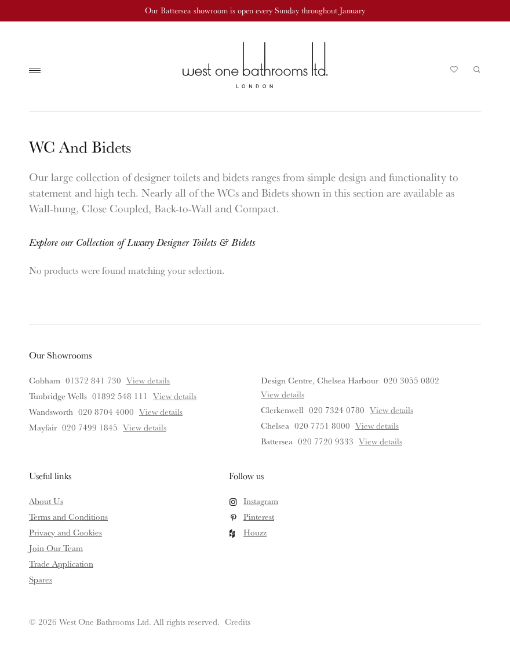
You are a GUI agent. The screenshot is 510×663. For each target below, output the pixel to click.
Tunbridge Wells (58, 396)
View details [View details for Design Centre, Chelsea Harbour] (282, 394)
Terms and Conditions (68, 516)
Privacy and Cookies (65, 532)
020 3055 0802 (411, 380)
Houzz (255, 532)
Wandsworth (51, 411)
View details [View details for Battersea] (380, 441)
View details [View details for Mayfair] (144, 427)
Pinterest (258, 516)
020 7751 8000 (322, 425)
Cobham (44, 380)
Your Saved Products (454, 72)
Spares (40, 579)
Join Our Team (56, 548)
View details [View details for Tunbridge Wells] (174, 396)
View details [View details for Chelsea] (377, 425)
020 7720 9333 (326, 441)
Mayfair (43, 427)
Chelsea (275, 425)
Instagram (260, 501)
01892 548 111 (120, 396)
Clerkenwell (282, 410)
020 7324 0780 (337, 410)
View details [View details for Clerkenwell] (391, 410)
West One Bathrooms (255, 65)
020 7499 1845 (90, 427)
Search (477, 70)
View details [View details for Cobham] (148, 380)
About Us (46, 501)
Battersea (277, 441)
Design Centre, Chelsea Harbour (319, 380)
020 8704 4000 (106, 411)
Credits (237, 621)
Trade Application (61, 563)
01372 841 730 (93, 380)
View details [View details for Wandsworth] (161, 411)
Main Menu (37, 71)
